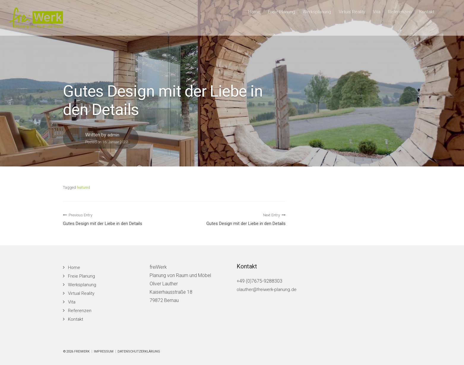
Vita (375, 13)
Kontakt (426, 13)
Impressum (103, 351)
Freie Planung (277, 13)
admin (113, 135)
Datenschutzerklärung (139, 351)
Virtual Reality (349, 13)
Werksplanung (312, 13)
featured (84, 187)
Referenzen (398, 13)
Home (248, 13)
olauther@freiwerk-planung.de (268, 289)
